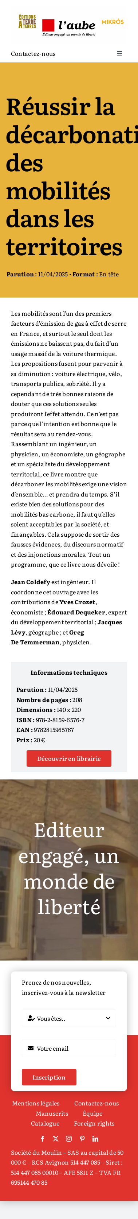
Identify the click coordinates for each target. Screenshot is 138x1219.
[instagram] (69, 1139)
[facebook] (43, 1139)
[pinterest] (82, 1139)
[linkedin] (95, 1139)
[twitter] (56, 1139)
